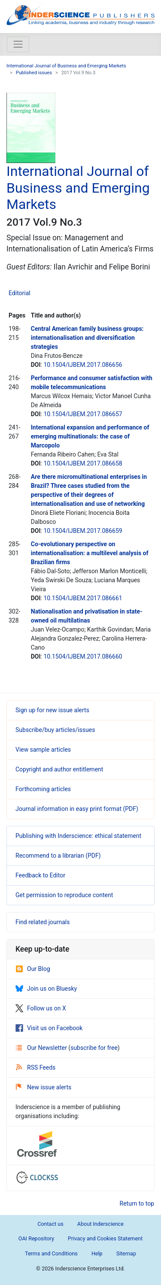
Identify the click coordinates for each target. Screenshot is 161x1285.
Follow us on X (40, 1008)
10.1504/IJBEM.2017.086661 (82, 598)
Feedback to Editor (40, 875)
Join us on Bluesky (46, 988)
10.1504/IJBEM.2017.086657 (82, 414)
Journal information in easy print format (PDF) (76, 808)
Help (97, 1253)
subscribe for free (94, 1047)
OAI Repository (36, 1238)
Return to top (137, 1203)
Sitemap (126, 1253)
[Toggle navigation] (18, 44)
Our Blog (32, 968)
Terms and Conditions (51, 1253)
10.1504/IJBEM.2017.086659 (82, 530)
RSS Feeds (35, 1067)
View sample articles (43, 749)
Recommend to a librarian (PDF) (58, 855)
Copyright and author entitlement (59, 769)
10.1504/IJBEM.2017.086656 (82, 364)
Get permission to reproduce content (64, 895)
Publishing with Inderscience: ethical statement (78, 835)
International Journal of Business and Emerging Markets (66, 66)
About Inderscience (100, 1224)
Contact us (50, 1224)
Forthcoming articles (43, 789)
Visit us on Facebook (48, 1028)
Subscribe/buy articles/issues (55, 729)
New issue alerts (43, 1087)
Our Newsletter (42, 1047)
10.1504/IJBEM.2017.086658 (82, 463)
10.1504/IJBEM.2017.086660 (82, 656)
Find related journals (42, 922)
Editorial (19, 293)
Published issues (34, 73)
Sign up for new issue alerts (52, 710)
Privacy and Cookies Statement (105, 1238)
